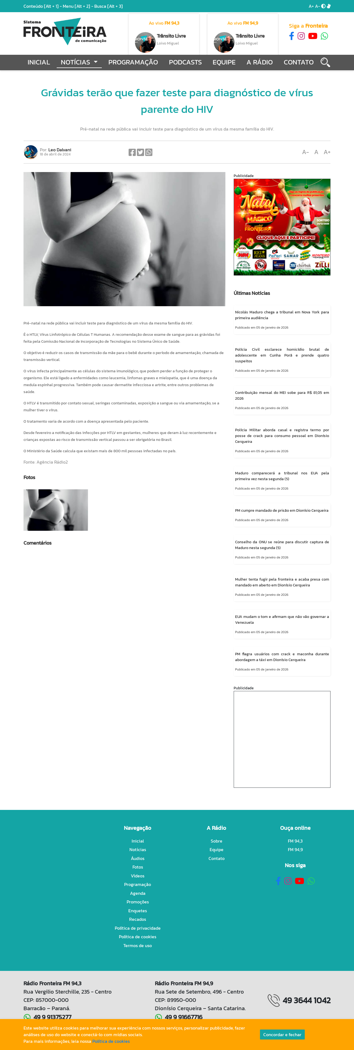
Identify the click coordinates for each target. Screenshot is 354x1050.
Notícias (137, 849)
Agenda (137, 893)
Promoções (138, 901)
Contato (299, 62)
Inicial (39, 62)
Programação (133, 62)
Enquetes (137, 910)
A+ (311, 6)
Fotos (137, 867)
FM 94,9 (295, 849)
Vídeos (137, 875)
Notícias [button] (76, 62)
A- (317, 6)
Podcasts (185, 62)
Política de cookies (137, 936)
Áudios (137, 858)
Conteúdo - (43, 6)
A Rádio (259, 62)
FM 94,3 (295, 841)
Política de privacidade (138, 928)
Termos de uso (137, 945)
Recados (137, 919)
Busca (108, 6)
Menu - (78, 6)
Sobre (216, 841)
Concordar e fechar (282, 1034)
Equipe (224, 62)
